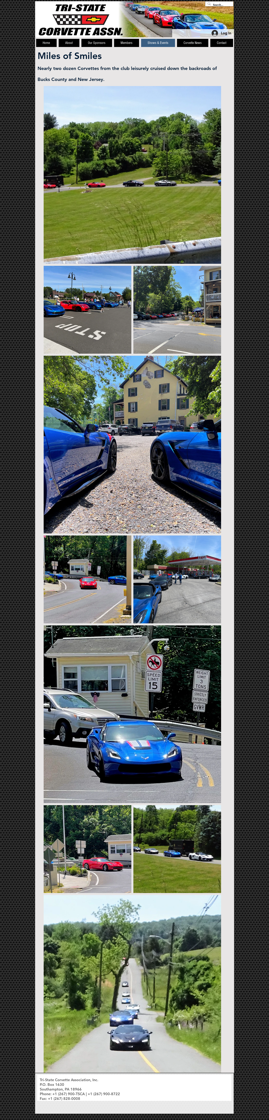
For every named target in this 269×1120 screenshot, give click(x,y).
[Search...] (219, 4)
